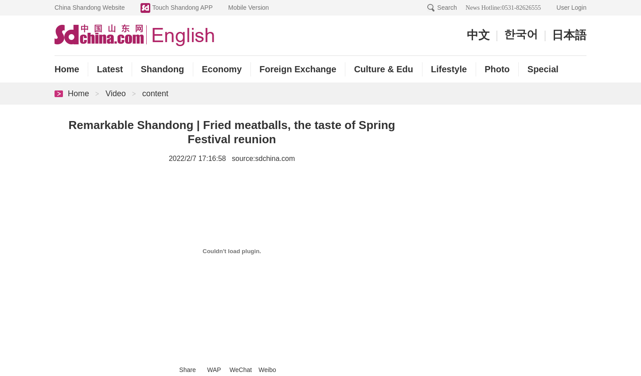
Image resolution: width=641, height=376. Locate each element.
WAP (214, 369)
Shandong (162, 69)
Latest (110, 69)
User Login (571, 7)
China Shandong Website (90, 7)
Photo (497, 69)
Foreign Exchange (297, 69)
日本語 (569, 35)
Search (447, 7)
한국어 (521, 34)
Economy (222, 69)
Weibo (267, 369)
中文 (478, 35)
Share (187, 369)
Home (67, 69)
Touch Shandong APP (182, 7)
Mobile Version (248, 7)
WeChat (241, 369)
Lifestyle (449, 69)
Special (543, 69)
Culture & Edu (383, 69)
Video (116, 93)
